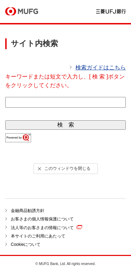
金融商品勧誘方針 (27, 210)
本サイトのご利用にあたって (38, 236)
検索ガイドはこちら (100, 67)
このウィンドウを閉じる (63, 169)
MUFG (21, 11)
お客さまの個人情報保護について (42, 219)
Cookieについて (26, 244)
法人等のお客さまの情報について (46, 227)
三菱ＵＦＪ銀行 (111, 11)
